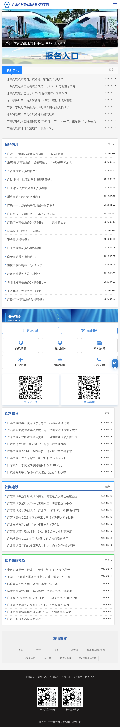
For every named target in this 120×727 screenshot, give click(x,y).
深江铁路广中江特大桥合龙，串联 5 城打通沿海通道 (39, 100)
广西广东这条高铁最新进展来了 (27, 618)
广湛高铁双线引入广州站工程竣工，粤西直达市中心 (39, 503)
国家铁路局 (65, 658)
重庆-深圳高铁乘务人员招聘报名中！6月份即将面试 (39, 162)
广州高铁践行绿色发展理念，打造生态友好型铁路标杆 (41, 545)
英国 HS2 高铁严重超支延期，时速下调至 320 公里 (39, 576)
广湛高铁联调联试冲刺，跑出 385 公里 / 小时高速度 (39, 531)
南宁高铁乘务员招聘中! (21, 256)
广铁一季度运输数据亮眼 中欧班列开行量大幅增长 (36, 43)
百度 (38, 650)
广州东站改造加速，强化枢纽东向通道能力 (34, 524)
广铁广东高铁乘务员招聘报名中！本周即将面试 (36, 222)
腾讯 (56, 650)
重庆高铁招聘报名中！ (21, 239)
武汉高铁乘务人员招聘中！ (24, 273)
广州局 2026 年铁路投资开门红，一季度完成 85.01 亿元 (42, 597)
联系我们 (89, 677)
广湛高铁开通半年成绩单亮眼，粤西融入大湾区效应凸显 (42, 496)
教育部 (74, 650)
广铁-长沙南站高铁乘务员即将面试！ (30, 179)
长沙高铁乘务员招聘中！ (22, 171)
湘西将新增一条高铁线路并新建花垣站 (31, 114)
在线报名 (54, 677)
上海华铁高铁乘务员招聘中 (24, 291)
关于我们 (77, 677)
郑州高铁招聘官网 (96, 650)
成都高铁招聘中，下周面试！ (25, 231)
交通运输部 (29, 658)
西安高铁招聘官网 (87, 658)
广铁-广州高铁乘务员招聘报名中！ (28, 299)
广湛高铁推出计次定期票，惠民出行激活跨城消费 (38, 423)
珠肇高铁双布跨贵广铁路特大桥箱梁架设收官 (35, 79)
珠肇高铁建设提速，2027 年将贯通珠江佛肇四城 (37, 93)
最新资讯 (12, 71)
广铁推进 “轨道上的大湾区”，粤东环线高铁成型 (36, 444)
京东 (20, 650)
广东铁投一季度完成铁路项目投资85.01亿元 (34, 465)
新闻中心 (42, 677)
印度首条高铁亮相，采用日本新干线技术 (32, 583)
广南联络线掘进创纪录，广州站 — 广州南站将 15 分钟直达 (44, 510)
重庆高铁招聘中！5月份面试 (24, 265)
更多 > (112, 69)
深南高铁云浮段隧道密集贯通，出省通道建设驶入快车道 (42, 437)
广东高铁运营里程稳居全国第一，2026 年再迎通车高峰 (41, 86)
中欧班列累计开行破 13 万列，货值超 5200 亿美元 (38, 569)
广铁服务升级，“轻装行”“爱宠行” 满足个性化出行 (37, 472)
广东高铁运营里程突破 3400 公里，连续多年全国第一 (40, 611)
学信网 (47, 658)
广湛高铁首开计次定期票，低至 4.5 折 (30, 128)
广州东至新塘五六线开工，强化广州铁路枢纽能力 (38, 604)
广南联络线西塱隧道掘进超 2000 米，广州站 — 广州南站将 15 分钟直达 (51, 121)
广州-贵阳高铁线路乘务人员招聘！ (28, 188)
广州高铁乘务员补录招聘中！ (25, 248)
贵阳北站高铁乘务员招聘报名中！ (28, 282)
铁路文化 (66, 677)
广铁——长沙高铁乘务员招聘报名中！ (31, 205)
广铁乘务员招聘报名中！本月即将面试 (31, 213)
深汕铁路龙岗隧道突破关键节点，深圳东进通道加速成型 (42, 430)
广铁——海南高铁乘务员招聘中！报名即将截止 (36, 154)
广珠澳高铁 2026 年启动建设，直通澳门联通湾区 (37, 538)
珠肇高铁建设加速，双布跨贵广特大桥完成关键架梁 (39, 451)
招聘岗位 (30, 677)
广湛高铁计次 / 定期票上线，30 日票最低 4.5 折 (36, 458)
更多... (111, 143)
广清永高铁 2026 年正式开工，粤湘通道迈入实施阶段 (40, 517)
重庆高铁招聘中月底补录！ (24, 196)
